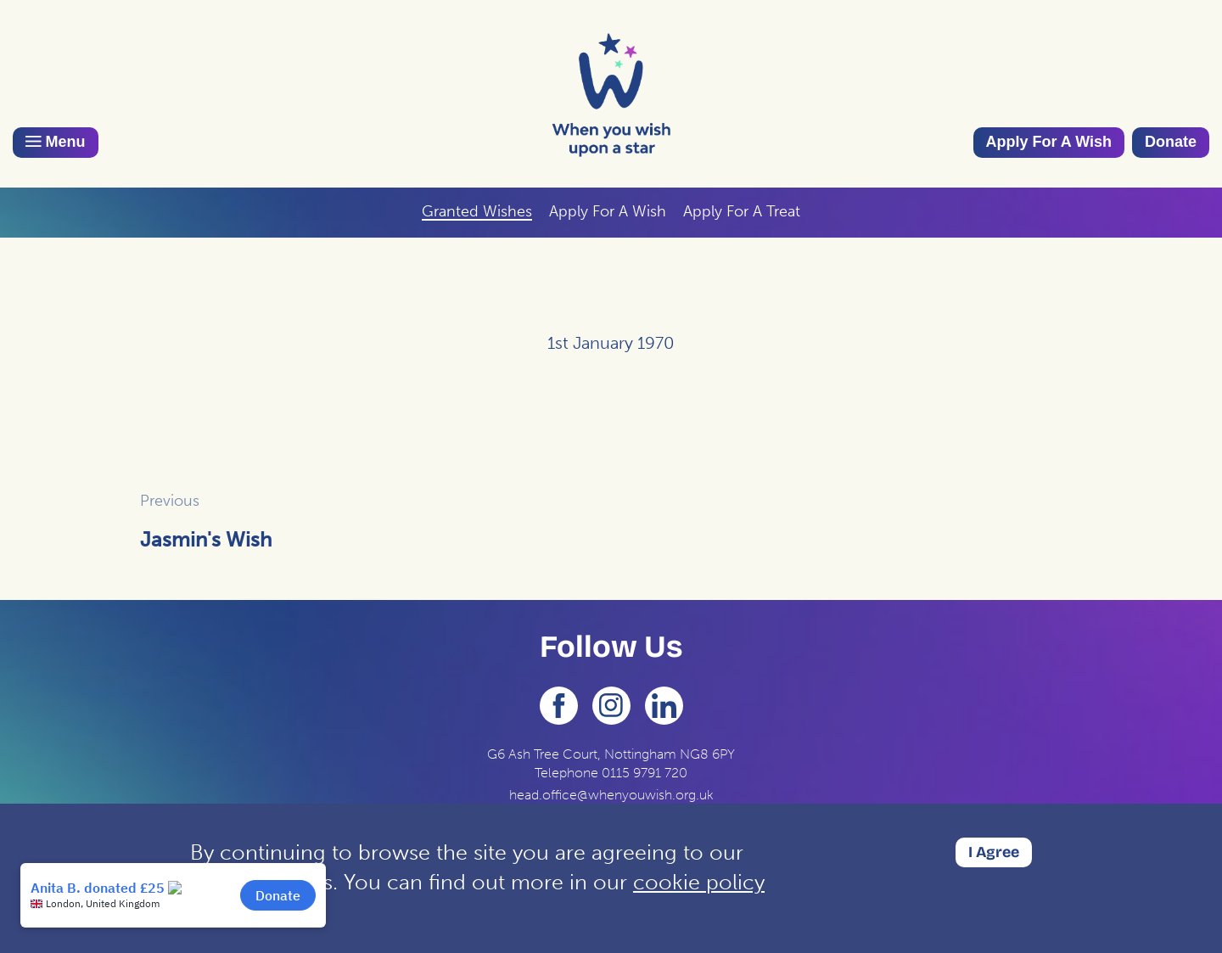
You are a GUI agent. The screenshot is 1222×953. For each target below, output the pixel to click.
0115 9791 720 (644, 773)
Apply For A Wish (1049, 141)
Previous (169, 500)
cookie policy (699, 882)
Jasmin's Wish (206, 539)
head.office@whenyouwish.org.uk (611, 795)
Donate (1171, 141)
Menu (55, 141)
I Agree (993, 852)
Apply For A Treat (741, 211)
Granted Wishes (477, 211)
